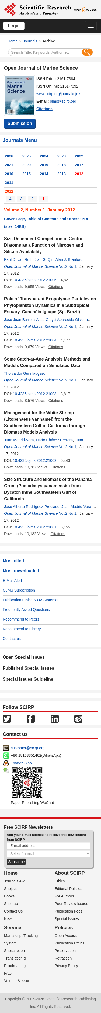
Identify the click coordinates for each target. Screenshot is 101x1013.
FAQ (8, 973)
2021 (9, 165)
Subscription (14, 951)
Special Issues (67, 919)
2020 (26, 165)
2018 (61, 165)
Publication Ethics (70, 943)
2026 (9, 156)
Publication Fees (69, 911)
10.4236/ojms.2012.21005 (35, 280)
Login (14, 25)
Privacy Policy (66, 966)
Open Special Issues (24, 657)
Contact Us (13, 911)
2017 (79, 165)
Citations (44, 109)
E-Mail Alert (12, 580)
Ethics (60, 881)
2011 (9, 183)
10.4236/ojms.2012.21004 (35, 340)
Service (12, 927)
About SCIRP (70, 873)
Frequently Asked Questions (26, 609)
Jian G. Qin (44, 259)
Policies (64, 927)
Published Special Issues (28, 668)
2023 (61, 156)
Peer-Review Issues (71, 904)
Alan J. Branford (68, 259)
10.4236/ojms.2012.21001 (35, 527)
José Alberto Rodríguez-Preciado (31, 506)
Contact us (12, 638)
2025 (26, 156)
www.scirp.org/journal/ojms (58, 94)
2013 (61, 174)
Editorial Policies (68, 888)
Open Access (66, 935)
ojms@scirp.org (63, 101)
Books (9, 896)
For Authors (64, 896)
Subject (10, 888)
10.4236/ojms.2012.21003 (35, 394)
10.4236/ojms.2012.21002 (35, 460)
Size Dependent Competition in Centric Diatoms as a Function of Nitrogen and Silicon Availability (43, 245)
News (8, 919)
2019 (44, 165)
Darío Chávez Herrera (54, 440)
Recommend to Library (22, 629)
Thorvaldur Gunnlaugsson (25, 373)
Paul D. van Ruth (18, 259)
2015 (26, 174)
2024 (44, 156)
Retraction (63, 958)
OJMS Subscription (19, 590)
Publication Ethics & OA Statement (32, 600)
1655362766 (21, 763)
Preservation (65, 951)
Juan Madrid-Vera (19, 440)
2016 (9, 174)
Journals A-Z (14, 881)
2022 (79, 156)
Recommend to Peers (21, 619)
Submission (20, 123)
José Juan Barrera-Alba (24, 320)
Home (13, 41)
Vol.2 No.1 (67, 266)
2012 (79, 174)
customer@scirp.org (27, 748)
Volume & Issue (17, 981)
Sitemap (11, 904)
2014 (44, 174)
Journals (30, 41)
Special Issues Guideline (28, 679)
